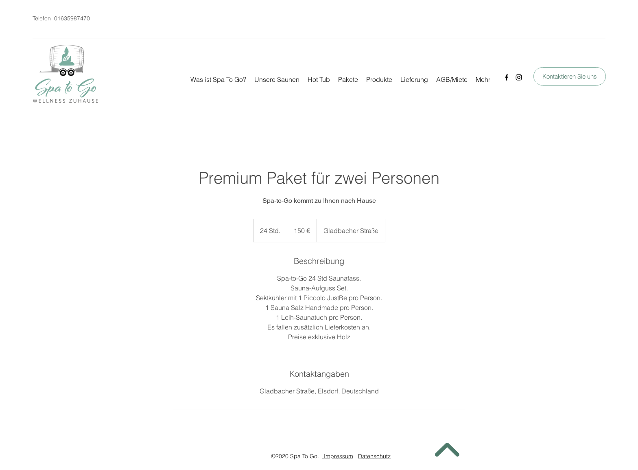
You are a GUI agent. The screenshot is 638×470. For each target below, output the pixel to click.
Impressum (337, 456)
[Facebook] (507, 77)
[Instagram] (519, 77)
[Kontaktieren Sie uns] (569, 76)
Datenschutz (374, 456)
